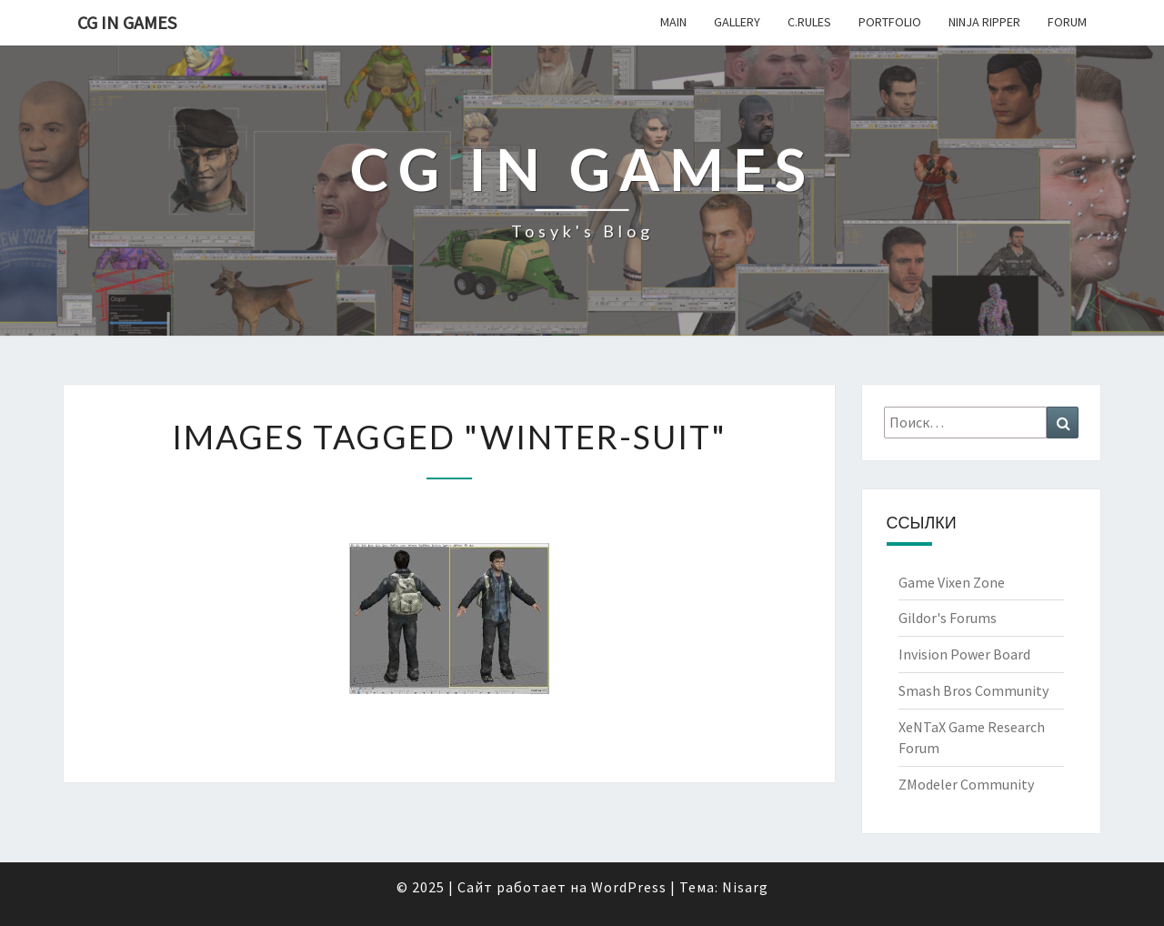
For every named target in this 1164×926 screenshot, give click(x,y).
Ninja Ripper (984, 22)
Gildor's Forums (947, 618)
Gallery (737, 22)
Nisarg (745, 887)
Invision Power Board (964, 654)
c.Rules (809, 22)
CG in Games (126, 22)
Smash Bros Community (973, 690)
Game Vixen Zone (951, 582)
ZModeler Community (966, 784)
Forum (1067, 22)
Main (673, 22)
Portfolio (889, 22)
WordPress (629, 887)
